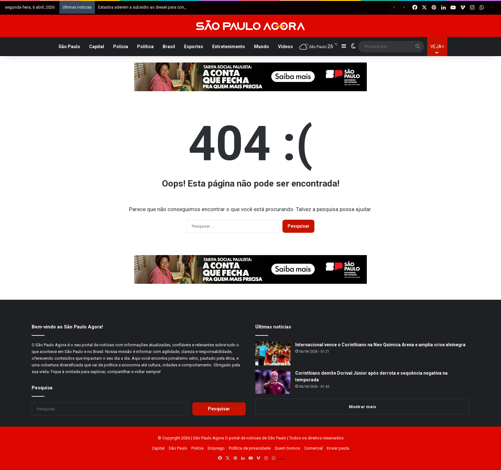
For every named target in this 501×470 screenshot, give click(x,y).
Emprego (216, 448)
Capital (96, 46)
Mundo (261, 46)
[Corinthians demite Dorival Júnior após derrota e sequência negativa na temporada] (272, 382)
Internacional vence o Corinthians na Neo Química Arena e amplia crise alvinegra (380, 344)
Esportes (193, 46)
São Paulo (69, 46)
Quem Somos (287, 448)
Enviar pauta (338, 448)
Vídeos (285, 46)
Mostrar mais (362, 406)
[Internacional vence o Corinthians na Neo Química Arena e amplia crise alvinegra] (272, 353)
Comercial (313, 448)
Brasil (169, 46)
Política (145, 46)
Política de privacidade (250, 448)
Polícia (120, 46)
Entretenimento (228, 46)
